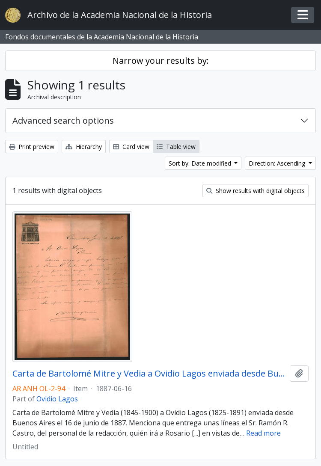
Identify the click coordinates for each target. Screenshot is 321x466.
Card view (131, 146)
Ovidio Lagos (57, 399)
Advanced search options (63, 120)
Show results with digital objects (255, 191)
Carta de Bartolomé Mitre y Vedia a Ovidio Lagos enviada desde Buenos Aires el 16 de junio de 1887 (149, 373)
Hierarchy (83, 146)
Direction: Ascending (278, 163)
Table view (176, 146)
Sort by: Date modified (201, 163)
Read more (263, 433)
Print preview (31, 146)
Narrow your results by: (161, 60)
